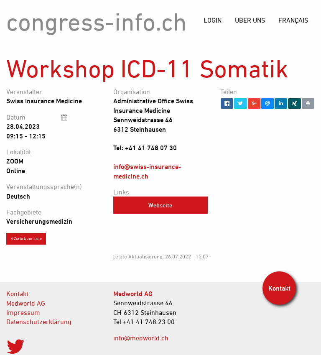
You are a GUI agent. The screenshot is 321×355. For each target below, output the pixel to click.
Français (293, 20)
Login (213, 20)
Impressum (23, 312)
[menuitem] (293, 20)
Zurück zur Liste (26, 238)
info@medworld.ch (140, 338)
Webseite (160, 205)
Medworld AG (25, 303)
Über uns (250, 20)
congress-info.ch (96, 22)
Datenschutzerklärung (38, 321)
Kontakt (17, 293)
